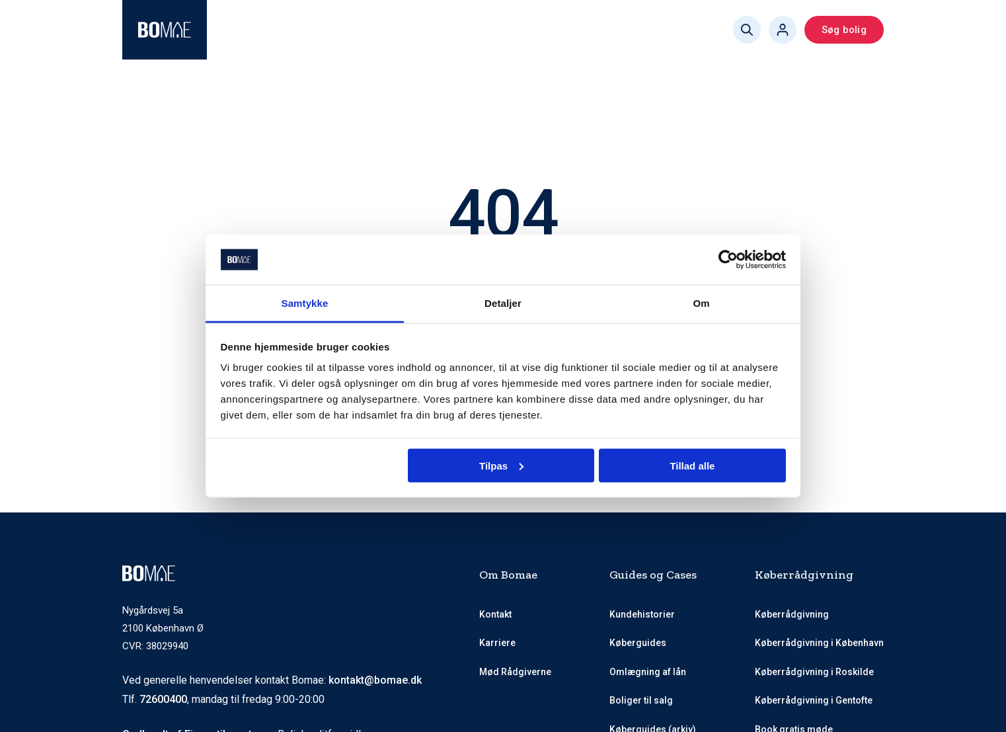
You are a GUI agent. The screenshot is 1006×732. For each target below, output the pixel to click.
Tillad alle (692, 465)
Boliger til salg (641, 700)
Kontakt (495, 614)
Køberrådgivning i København (819, 642)
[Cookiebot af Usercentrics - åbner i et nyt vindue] (728, 260)
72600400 (163, 699)
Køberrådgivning (271, 29)
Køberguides (540, 29)
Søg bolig (844, 30)
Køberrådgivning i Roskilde (814, 672)
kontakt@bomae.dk (375, 680)
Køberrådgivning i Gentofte (813, 700)
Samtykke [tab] (305, 303)
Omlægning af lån (647, 672)
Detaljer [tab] (503, 303)
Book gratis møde (638, 29)
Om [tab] (701, 303)
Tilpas (501, 465)
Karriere (497, 642)
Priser (472, 29)
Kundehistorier (642, 614)
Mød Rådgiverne (394, 29)
